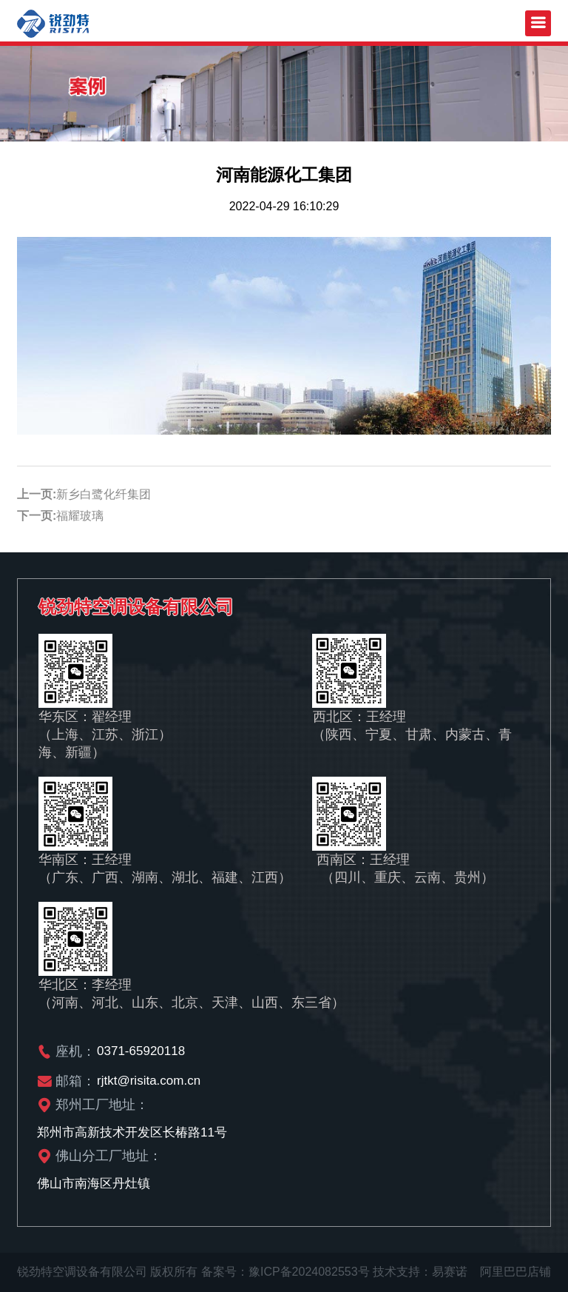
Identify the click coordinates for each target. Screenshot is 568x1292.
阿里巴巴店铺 (515, 1271)
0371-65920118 (141, 1051)
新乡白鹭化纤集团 (103, 494)
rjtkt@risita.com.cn (148, 1081)
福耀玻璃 (80, 515)
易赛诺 (449, 1271)
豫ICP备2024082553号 (309, 1271)
